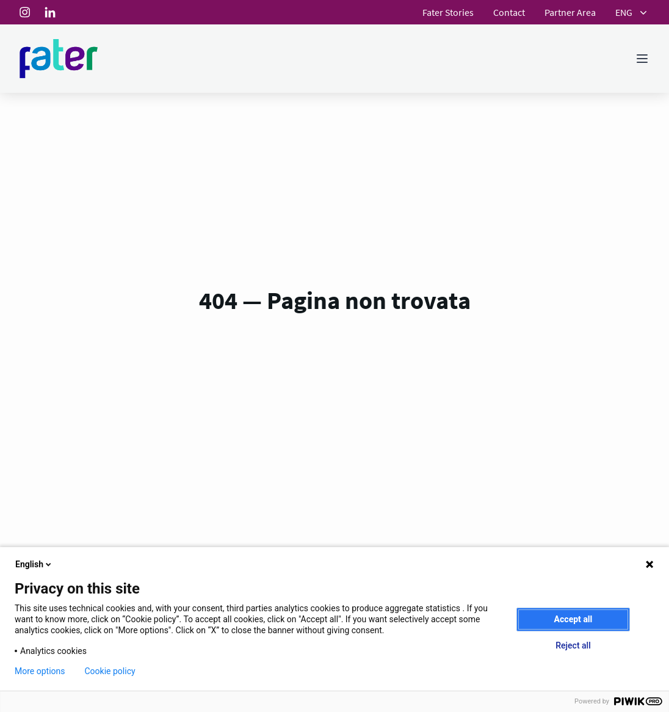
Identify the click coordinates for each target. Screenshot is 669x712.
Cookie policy (110, 671)
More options (40, 671)
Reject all (572, 645)
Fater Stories (448, 12)
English (34, 564)
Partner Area (570, 12)
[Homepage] (59, 58)
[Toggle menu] (642, 58)
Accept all (573, 619)
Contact (509, 12)
